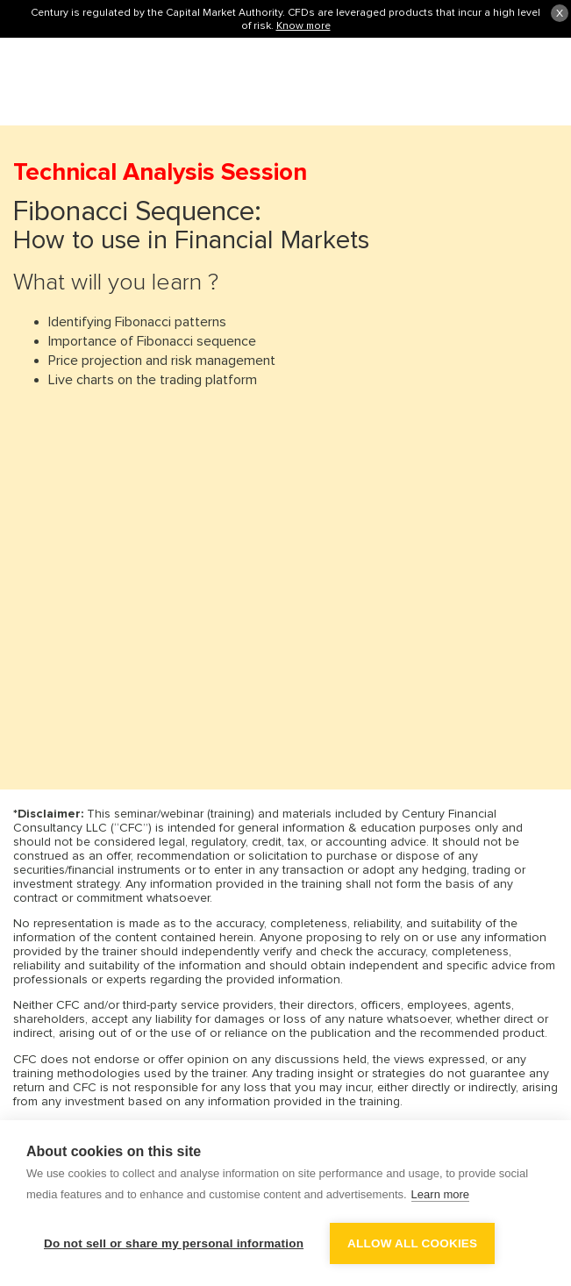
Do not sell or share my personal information (173, 1243)
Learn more (440, 1194)
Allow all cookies (412, 1243)
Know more (303, 25)
